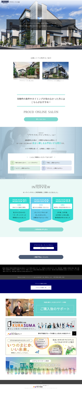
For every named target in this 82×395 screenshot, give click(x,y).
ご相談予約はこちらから (41, 257)
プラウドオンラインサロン (41, 246)
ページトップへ (41, 382)
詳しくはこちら (41, 119)
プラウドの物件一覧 (43, 287)
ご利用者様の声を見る (41, 229)
